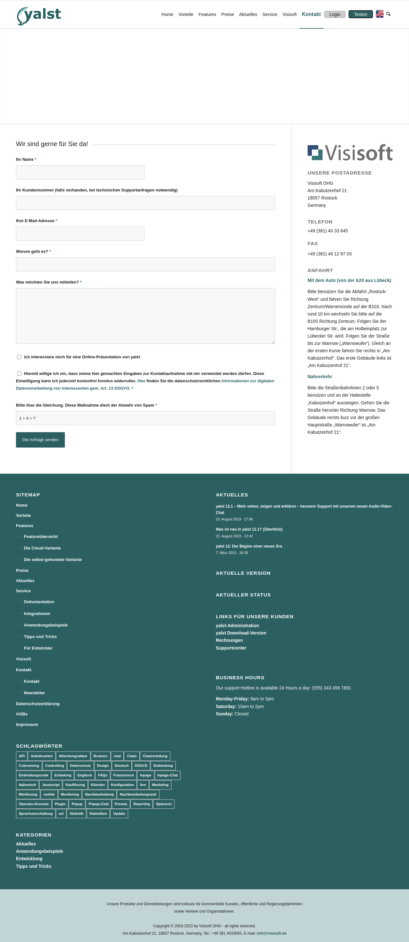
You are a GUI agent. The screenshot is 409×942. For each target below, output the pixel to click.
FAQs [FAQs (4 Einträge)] (102, 775)
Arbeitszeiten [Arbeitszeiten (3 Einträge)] (42, 756)
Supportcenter (231, 647)
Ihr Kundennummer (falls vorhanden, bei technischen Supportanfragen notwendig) (97, 190)
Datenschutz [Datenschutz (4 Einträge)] (80, 765)
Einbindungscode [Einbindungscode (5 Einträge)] (33, 775)
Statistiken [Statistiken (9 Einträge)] (98, 813)
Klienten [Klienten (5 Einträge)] (98, 785)
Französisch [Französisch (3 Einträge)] (123, 775)
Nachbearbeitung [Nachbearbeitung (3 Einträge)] (99, 794)
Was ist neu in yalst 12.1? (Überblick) (249, 529)
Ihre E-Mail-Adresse (36, 220)
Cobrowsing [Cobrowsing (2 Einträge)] (29, 765)
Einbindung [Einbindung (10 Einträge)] (163, 765)
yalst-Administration (237, 625)
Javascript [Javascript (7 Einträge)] (50, 785)
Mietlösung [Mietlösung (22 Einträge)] (28, 794)
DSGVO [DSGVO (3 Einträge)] (141, 765)
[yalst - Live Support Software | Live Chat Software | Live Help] (46, 14)
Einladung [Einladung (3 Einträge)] (62, 775)
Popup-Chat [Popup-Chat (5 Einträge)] (98, 804)
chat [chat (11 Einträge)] (117, 756)
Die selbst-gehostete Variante (53, 559)
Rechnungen (229, 640)
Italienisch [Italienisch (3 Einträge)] (27, 785)
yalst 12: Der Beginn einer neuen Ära (249, 546)
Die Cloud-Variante (42, 548)
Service (23, 590)
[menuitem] (167, 14)
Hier (141, 380)
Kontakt (23, 669)
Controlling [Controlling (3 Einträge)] (54, 765)
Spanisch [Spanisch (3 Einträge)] (164, 804)
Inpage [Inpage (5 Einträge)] (145, 775)
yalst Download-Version (241, 632)
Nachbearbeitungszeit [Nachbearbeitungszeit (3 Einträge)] (138, 794)
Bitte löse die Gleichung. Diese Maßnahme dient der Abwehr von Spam (86, 405)
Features (24, 525)
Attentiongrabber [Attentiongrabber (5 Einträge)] (73, 756)
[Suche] (388, 14)
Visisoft (23, 659)
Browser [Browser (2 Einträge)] (101, 756)
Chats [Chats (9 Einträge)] (132, 756)
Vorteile (23, 515)
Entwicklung (29, 858)
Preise (22, 570)
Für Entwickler (38, 648)
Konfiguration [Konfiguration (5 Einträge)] (122, 785)
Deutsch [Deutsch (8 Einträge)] (121, 765)
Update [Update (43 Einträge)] (119, 813)
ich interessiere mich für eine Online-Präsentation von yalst (82, 356)
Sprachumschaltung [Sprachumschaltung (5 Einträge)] (36, 813)
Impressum (27, 724)
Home (21, 505)
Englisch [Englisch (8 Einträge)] (84, 775)
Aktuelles (25, 580)
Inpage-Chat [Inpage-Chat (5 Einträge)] (168, 775)
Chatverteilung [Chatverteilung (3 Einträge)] (155, 756)
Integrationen (37, 613)
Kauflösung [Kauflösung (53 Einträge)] (75, 785)
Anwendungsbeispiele (46, 625)
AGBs (21, 714)
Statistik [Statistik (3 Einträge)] (76, 813)
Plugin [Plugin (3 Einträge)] (60, 804)
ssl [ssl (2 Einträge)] (61, 813)
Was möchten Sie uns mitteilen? (49, 282)
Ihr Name (26, 159)
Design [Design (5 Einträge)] (103, 765)
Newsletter (34, 692)
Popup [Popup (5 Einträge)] (77, 804)
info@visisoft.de (272, 933)
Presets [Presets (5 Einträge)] (121, 804)
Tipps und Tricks (40, 636)
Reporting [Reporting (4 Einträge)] (141, 804)
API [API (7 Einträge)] (22, 756)
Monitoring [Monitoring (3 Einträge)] (70, 794)
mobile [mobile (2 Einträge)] (49, 794)
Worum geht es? (33, 251)
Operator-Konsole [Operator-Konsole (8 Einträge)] (34, 804)
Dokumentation (39, 601)
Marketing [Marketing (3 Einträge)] (160, 785)
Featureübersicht (41, 536)
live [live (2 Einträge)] (143, 785)
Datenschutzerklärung (38, 703)
